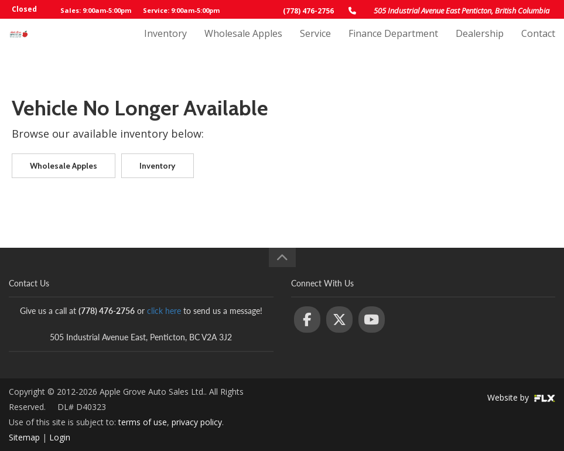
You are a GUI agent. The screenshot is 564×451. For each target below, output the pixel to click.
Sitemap (24, 437)
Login (59, 437)
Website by (521, 397)
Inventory (165, 45)
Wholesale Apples (243, 45)
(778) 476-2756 (308, 11)
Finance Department (393, 45)
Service (315, 45)
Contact (538, 45)
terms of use (142, 422)
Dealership (480, 45)
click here (164, 311)
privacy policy (197, 422)
